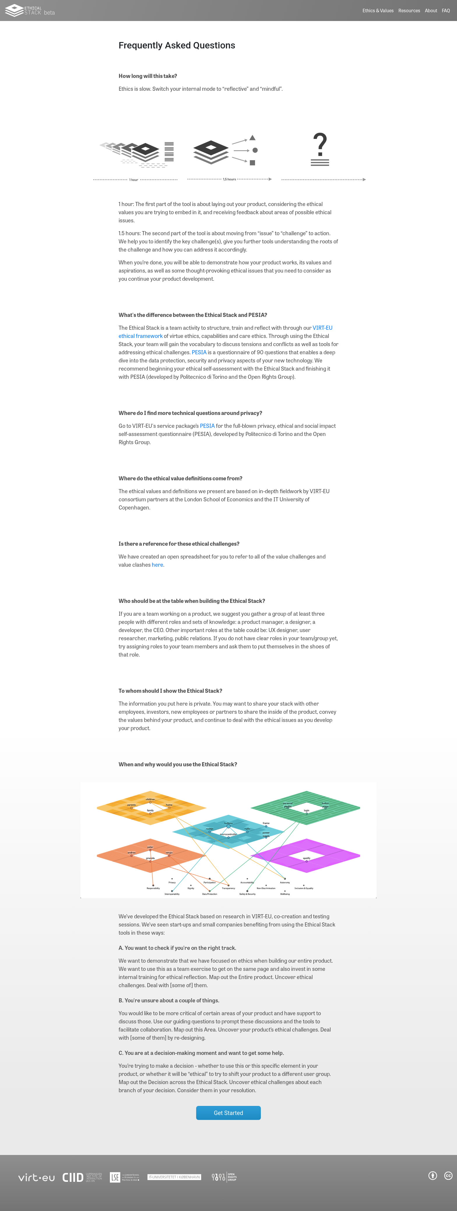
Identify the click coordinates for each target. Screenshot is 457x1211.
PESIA (199, 352)
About (431, 10)
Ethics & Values (378, 10)
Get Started (228, 1112)
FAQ (446, 10)
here (157, 564)
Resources (409, 10)
